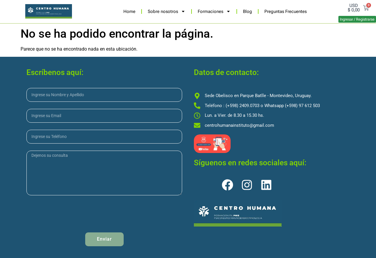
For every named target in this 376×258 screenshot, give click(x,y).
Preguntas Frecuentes (285, 11)
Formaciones (214, 11)
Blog (247, 11)
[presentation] (71, 213)
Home (129, 11)
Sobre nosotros (166, 11)
